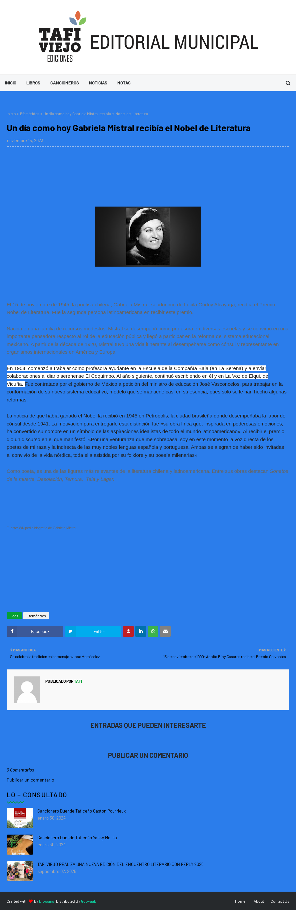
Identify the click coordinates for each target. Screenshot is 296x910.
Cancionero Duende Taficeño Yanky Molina (77, 837)
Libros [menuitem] (33, 82)
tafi (77, 681)
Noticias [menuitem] (98, 82)
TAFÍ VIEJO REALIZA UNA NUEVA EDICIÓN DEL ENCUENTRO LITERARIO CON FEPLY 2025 (120, 864)
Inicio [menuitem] (10, 82)
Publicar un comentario (30, 780)
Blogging (46, 901)
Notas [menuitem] (124, 82)
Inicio (11, 113)
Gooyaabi (89, 901)
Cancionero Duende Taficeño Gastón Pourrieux (81, 811)
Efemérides (29, 113)
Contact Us (280, 901)
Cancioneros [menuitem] (64, 82)
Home (240, 901)
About (259, 901)
